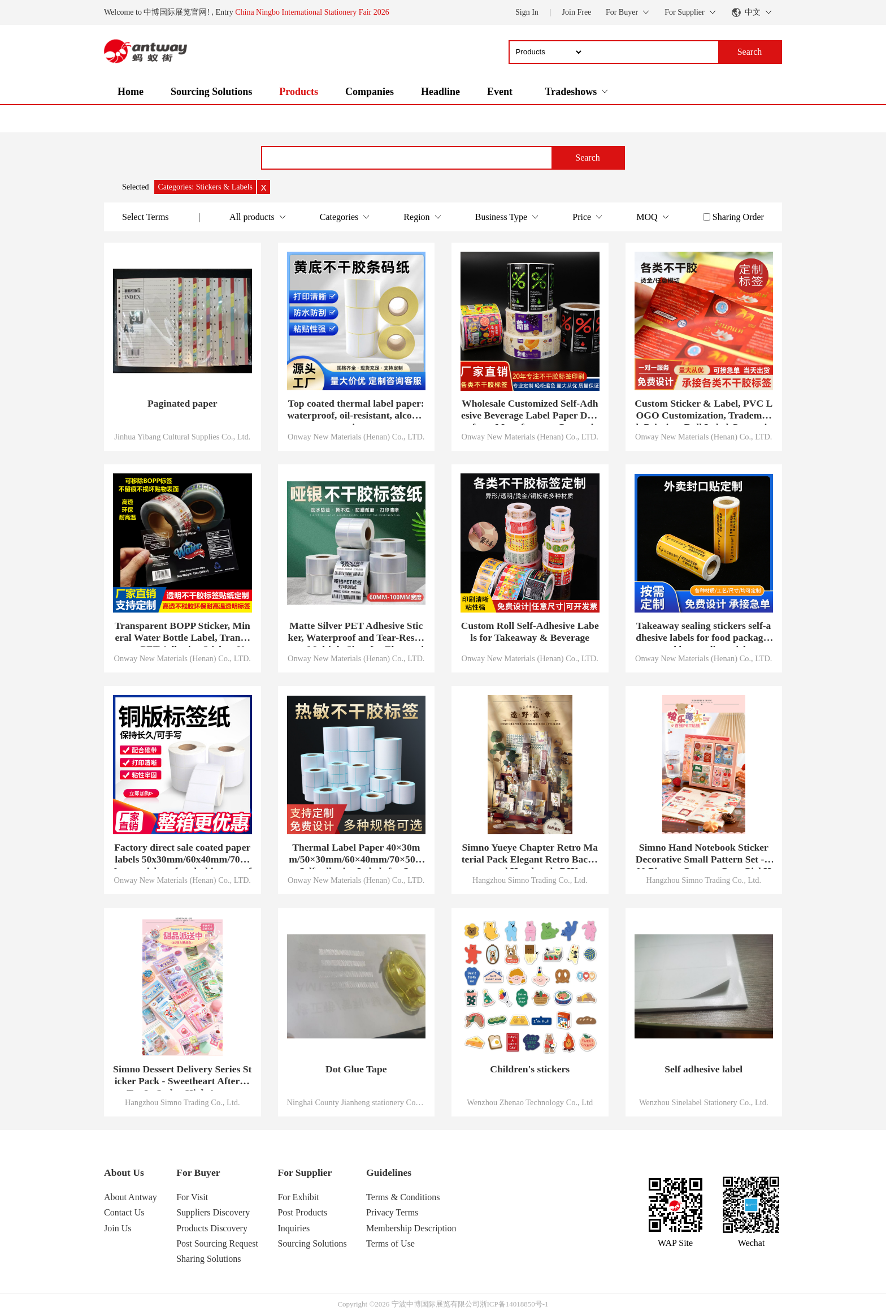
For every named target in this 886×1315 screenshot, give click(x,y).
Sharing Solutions (208, 1259)
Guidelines (388, 1172)
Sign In (526, 12)
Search (587, 157)
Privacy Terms (392, 1212)
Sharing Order (738, 217)
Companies (369, 91)
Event (500, 91)
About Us (124, 1172)
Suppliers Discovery (213, 1212)
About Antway (130, 1197)
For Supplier (304, 1172)
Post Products (302, 1212)
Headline (440, 91)
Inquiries (293, 1228)
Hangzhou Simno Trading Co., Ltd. (529, 880)
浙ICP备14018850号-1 (514, 1304)
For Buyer (198, 1172)
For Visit (192, 1197)
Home (131, 91)
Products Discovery (211, 1228)
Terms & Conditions (403, 1197)
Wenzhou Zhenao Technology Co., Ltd (530, 1102)
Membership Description (411, 1228)
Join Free (577, 12)
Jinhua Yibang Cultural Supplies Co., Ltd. (182, 436)
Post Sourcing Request (217, 1243)
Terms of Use (390, 1243)
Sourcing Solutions (211, 91)
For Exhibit (298, 1197)
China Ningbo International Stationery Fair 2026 (312, 12)
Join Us (117, 1228)
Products (298, 91)
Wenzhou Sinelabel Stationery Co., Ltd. (703, 1102)
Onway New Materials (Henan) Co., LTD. (356, 436)
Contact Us (124, 1212)
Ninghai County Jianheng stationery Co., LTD (356, 1102)
